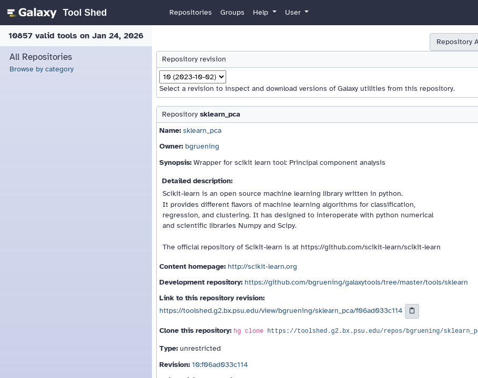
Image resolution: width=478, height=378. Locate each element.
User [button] (294, 12)
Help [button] (261, 12)
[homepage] (55, 12)
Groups (232, 12)
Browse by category (41, 69)
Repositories (190, 12)
